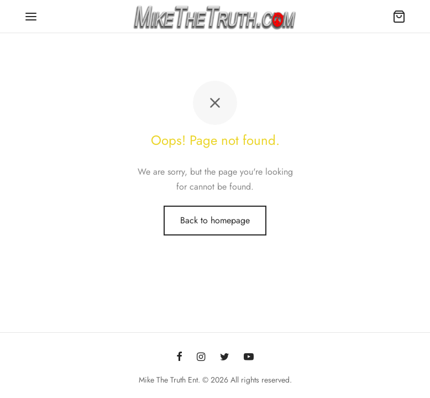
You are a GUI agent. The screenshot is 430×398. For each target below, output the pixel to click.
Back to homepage (215, 220)
